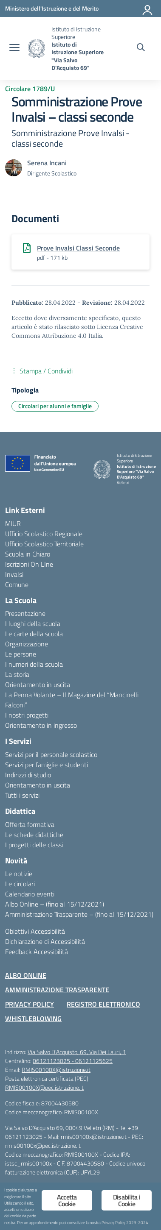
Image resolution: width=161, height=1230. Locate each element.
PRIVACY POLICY (29, 1004)
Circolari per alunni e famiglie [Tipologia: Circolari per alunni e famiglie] (55, 405)
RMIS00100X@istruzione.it (56, 1069)
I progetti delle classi (34, 845)
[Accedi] (148, 8)
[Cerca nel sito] (140, 48)
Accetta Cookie (66, 1200)
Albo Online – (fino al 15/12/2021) (54, 904)
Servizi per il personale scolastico (51, 754)
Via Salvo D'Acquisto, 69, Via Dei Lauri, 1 (77, 1051)
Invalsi (14, 574)
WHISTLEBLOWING (33, 1018)
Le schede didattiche (34, 834)
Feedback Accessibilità (36, 951)
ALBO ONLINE (25, 975)
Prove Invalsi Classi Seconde (78, 248)
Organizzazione (26, 644)
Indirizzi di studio (28, 775)
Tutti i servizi (22, 795)
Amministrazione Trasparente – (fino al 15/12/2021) (79, 914)
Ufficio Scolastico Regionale (43, 534)
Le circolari (20, 884)
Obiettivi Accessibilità (35, 931)
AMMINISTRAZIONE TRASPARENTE (57, 990)
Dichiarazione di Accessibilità (45, 941)
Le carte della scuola (34, 634)
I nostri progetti (26, 715)
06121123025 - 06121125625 (73, 1060)
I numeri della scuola (34, 664)
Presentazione (25, 613)
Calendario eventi (29, 894)
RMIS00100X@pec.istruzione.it (44, 1087)
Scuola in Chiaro (27, 554)
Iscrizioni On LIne (29, 564)
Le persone (20, 654)
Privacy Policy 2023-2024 (125, 1222)
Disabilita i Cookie (126, 1200)
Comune (16, 584)
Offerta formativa (29, 824)
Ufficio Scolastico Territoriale (44, 544)
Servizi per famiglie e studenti (46, 765)
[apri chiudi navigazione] (14, 48)
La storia (17, 674)
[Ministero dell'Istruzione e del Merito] (52, 8)
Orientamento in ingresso (41, 725)
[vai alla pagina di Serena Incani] (47, 163)
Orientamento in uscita (37, 684)
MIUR (13, 523)
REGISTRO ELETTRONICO (103, 1004)
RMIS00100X (81, 1112)
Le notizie (18, 873)
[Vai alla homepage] (36, 48)
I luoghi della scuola (32, 623)
